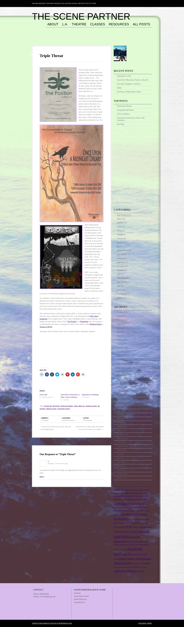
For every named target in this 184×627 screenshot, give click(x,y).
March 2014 (121, 316)
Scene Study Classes (81, 596)
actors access (138, 490)
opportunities (121, 282)
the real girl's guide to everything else (124, 567)
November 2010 (123, 438)
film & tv (120, 242)
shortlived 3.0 (122, 554)
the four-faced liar (136, 563)
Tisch (137, 567)
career (117, 503)
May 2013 (120, 336)
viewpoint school (63, 409)
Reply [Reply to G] (42, 477)
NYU (129, 526)
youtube (140, 571)
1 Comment (45, 420)
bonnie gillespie (139, 499)
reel (133, 544)
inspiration (65, 420)
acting (117, 489)
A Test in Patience (123, 114)
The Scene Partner (81, 16)
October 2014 (122, 312)
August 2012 (121, 356)
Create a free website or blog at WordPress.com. (52, 623)
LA (148, 514)
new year (118, 522)
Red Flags (120, 124)
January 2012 (121, 383)
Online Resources (80, 599)
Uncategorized (122, 294)
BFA (143, 496)
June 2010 (120, 458)
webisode (119, 570)
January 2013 (121, 344)
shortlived (134, 549)
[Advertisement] (92, 39)
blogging (128, 499)
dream (116, 510)
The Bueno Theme (145, 623)
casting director (138, 503)
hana (128, 510)
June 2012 (120, 363)
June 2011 (120, 411)
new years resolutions (130, 523)
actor (131, 490)
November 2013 (123, 320)
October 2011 (122, 395)
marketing (120, 270)
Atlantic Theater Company (136, 493)
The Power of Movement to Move (129, 92)
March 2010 (121, 470)
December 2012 (122, 348)
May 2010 (120, 462)
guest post (120, 254)
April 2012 (121, 371)
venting (119, 298)
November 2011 (122, 391)
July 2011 (120, 407)
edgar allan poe (79, 406)
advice (119, 219)
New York (141, 523)
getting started (122, 250)
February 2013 (122, 340)
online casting (139, 527)
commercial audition (126, 507)
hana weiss (133, 510)
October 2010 (122, 442)
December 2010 (122, 434)
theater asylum (135, 558)
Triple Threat (51, 55)
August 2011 (121, 403)
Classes (97, 24)
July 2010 (120, 454)
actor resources (122, 215)
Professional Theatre (124, 106)
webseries (131, 570)
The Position (71, 321)
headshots (120, 258)
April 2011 (121, 419)
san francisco (144, 544)
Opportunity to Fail (124, 76)
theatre (147, 558)
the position (146, 563)
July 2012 (120, 359)
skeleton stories (91, 406)
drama (147, 507)
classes (119, 231)
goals (124, 510)
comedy (120, 235)
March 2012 (121, 375)
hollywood (140, 514)
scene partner (123, 549)
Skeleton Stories (95, 324)
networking (121, 278)
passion (145, 531)
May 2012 (120, 367)
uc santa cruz (143, 567)
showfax (135, 554)
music (119, 274)
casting (119, 227)
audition (116, 496)
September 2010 (123, 446)
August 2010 (121, 450)
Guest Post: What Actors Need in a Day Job (132, 80)
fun (118, 246)
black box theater (67, 406)
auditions (120, 223)
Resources (119, 24)
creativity (135, 507)
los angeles (121, 266)
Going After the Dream (125, 110)
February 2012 (122, 379)
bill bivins (56, 406)
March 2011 (121, 423)
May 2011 (120, 415)
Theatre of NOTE (46, 327)
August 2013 (121, 324)
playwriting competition (135, 541)
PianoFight (84, 321)
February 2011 (122, 427)
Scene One (43, 395)
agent (144, 490)
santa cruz (116, 549)
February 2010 (122, 474)
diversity (120, 239)
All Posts (141, 24)
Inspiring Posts (79, 602)
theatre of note (51, 409)
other (119, 286)
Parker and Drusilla (132, 532)
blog (123, 499)
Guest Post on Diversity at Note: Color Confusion (131, 119)
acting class (124, 490)
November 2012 (123, 352)
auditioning (123, 496)
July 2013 (120, 328)
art (147, 490)
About (52, 24)
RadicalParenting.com (125, 544)
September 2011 (123, 399)
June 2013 (120, 332)
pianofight (121, 536)
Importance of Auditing (90, 395)
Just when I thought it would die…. (129, 84)
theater (72, 420)
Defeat (119, 88)
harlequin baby (140, 510)
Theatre (79, 24)
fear (120, 510)
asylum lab (48, 406)
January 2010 (121, 478)
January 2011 (121, 431)
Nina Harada (87, 420)
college (118, 507)
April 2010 (121, 466)
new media (145, 519)
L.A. (65, 24)
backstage (138, 496)
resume (137, 544)
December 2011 (122, 387)
